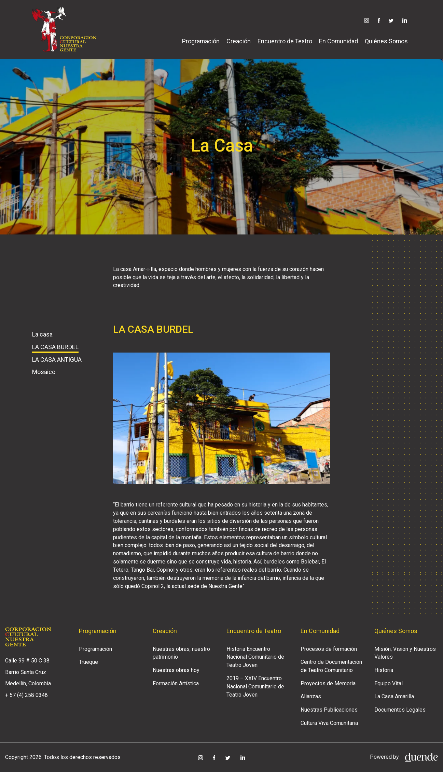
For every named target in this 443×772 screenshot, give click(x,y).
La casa (42, 334)
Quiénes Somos (386, 41)
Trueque (88, 662)
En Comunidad (338, 41)
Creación (238, 41)
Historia (383, 670)
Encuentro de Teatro (285, 41)
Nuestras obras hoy (176, 670)
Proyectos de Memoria (328, 683)
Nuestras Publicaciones (329, 709)
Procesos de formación (329, 649)
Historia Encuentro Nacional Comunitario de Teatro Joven (255, 657)
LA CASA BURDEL (55, 347)
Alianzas (311, 696)
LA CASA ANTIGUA (57, 359)
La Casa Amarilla (394, 696)
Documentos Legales (400, 709)
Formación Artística (176, 683)
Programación (201, 41)
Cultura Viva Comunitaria (329, 723)
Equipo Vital (388, 683)
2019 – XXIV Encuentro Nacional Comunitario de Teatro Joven (255, 686)
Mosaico (43, 371)
